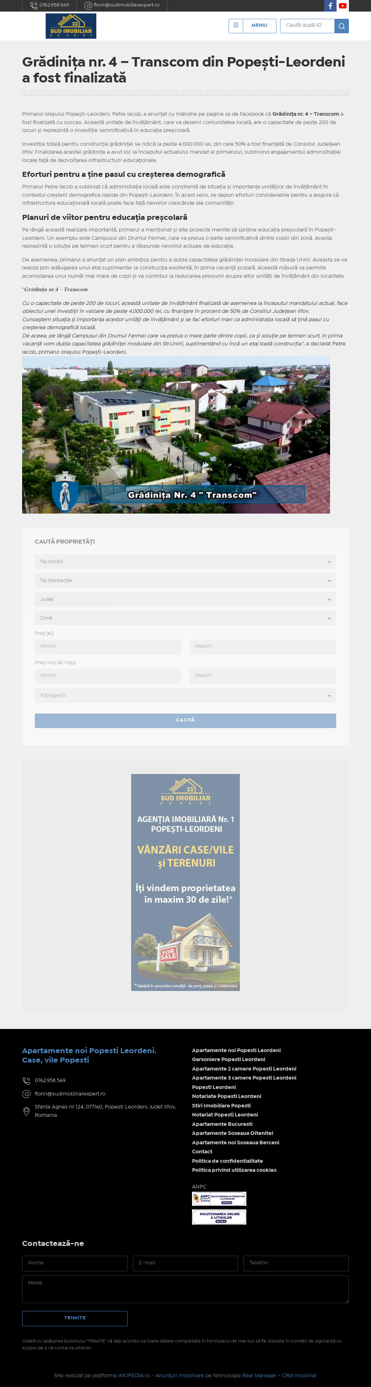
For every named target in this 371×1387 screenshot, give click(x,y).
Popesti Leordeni (214, 1087)
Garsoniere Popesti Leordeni (228, 1060)
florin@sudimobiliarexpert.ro (122, 5)
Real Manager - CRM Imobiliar (279, 1376)
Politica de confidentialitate (227, 1161)
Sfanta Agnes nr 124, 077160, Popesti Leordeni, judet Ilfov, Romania (105, 1111)
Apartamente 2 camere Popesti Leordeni (244, 1069)
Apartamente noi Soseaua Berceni (235, 1143)
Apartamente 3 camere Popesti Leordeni (244, 1078)
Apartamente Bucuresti (222, 1124)
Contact (202, 1152)
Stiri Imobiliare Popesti (221, 1106)
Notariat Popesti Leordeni (225, 1115)
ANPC (199, 1187)
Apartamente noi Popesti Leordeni (236, 1050)
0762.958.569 (49, 5)
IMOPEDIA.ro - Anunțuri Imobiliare (161, 1376)
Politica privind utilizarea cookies (234, 1170)
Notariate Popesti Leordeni (226, 1096)
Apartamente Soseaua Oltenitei (232, 1133)
